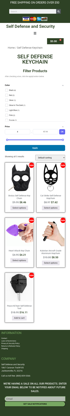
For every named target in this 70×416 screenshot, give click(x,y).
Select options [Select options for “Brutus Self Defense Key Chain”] (19, 208)
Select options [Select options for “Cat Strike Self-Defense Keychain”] (50, 208)
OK (62, 132)
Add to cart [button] (19, 318)
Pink (11, 115)
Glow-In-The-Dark (16, 105)
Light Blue (13, 110)
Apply (35, 148)
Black (11, 90)
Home (11, 47)
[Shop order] (50, 157)
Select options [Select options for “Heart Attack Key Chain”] (19, 260)
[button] (35, 33)
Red (11, 95)
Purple (12, 120)
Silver (11, 100)
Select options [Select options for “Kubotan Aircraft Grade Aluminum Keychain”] (50, 263)
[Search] (58, 11)
